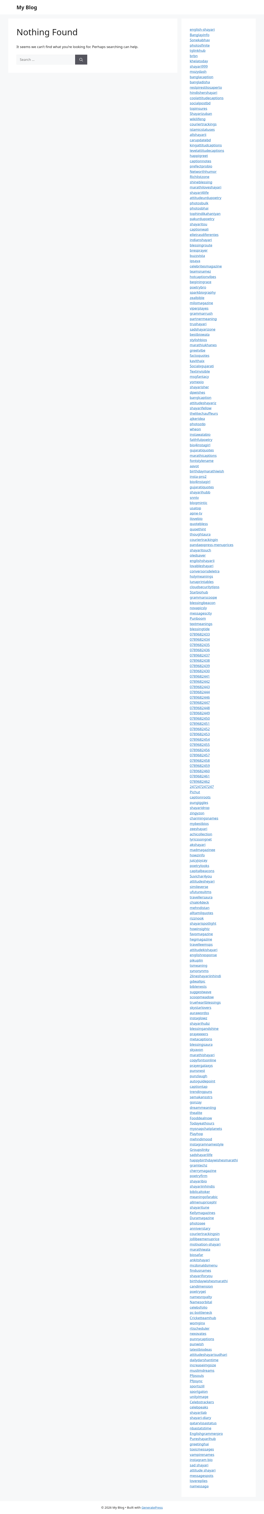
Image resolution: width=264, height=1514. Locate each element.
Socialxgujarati (202, 366)
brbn (194, 55)
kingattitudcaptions (206, 145)
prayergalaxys (201, 1065)
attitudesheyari (202, 881)
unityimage (199, 1396)
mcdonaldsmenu (203, 1265)
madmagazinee (202, 849)
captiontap (198, 1086)
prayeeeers (199, 1033)
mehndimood (201, 1139)
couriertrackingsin (205, 1233)
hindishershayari (203, 92)
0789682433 (200, 634)
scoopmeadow (202, 997)
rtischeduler (200, 1328)
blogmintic (198, 502)
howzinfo (197, 855)
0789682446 (200, 697)
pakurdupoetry (202, 218)
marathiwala (200, 1249)
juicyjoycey (198, 860)
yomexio (197, 381)
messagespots (201, 1475)
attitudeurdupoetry (205, 197)
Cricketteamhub (203, 1317)
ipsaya (195, 260)
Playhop (196, 1133)
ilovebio (196, 518)
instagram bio (201, 1459)
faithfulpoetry (201, 439)
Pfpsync (196, 1381)
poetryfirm (198, 1175)
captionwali (199, 229)
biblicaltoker (200, 1191)
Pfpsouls (197, 1375)
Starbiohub (199, 592)
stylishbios (198, 339)
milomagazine (201, 302)
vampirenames (202, 1454)
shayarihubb (200, 492)
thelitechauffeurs (204, 413)
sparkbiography (203, 292)
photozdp (197, 423)
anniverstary (200, 1228)
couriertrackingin (204, 539)
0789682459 (200, 765)
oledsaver (198, 555)
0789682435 (200, 644)
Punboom (198, 618)
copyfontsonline (203, 1060)
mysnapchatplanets (206, 1128)
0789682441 (200, 676)
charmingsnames (204, 818)
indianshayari (201, 239)
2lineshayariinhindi (205, 976)
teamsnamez (200, 271)
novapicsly (198, 607)
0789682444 (200, 692)
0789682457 (200, 755)
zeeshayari (198, 828)
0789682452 (200, 728)
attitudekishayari (203, 949)
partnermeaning (203, 318)
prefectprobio (201, 166)
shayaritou (198, 224)
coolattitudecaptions (207, 97)
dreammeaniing (203, 1107)
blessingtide (200, 628)
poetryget (198, 1291)
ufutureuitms (200, 891)
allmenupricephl (203, 1202)
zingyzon (197, 813)
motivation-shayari (205, 1244)
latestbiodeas (201, 1349)
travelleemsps (201, 944)
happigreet (199, 155)
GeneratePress (152, 1507)
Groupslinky (199, 1149)
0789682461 (200, 776)
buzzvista (197, 255)
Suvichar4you (201, 876)
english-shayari (202, 29)
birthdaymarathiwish (207, 471)
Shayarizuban (201, 113)
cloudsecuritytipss (204, 586)
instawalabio (200, 434)
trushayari (198, 323)
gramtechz (198, 1165)
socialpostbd (200, 103)
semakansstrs (201, 1097)
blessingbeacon (203, 602)
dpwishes (197, 392)
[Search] (81, 60)
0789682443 (200, 686)
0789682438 (200, 660)
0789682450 (200, 718)
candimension (201, 1286)
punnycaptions (202, 1338)
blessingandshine (204, 1028)
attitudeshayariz (203, 402)
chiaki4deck (199, 902)
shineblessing (201, 182)
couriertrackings (203, 124)
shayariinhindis (202, 1186)
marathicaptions (203, 455)
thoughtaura (200, 534)
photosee (197, 1223)
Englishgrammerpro (206, 1433)
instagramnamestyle (207, 1144)
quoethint (198, 529)
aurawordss (199, 1012)
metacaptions (201, 1039)
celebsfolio (198, 1307)
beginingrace (200, 281)
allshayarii (198, 134)
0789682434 (200, 639)
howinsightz (200, 928)
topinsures (198, 108)
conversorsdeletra (204, 571)
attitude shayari (203, 1470)
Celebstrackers (202, 1402)
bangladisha (200, 82)
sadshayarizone (202, 329)
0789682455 (200, 744)
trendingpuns (201, 1091)
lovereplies (198, 1480)
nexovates (198, 1333)
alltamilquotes (201, 912)
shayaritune (199, 1207)
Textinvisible (200, 371)
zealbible (197, 297)
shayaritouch (200, 550)
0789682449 (200, 713)
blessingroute (201, 245)
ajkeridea (197, 418)
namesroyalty (201, 1296)
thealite (196, 1112)
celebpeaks (199, 1407)
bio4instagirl (200, 445)
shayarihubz (200, 1023)
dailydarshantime (204, 1359)
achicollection (201, 834)
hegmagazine (201, 939)
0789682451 (200, 723)
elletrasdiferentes (204, 234)
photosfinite (200, 45)
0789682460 (200, 771)
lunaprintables (202, 581)
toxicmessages (202, 1449)
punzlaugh (198, 1076)
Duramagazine (202, 1217)
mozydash (198, 71)
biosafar (196, 1254)
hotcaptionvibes (203, 276)
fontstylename (201, 460)
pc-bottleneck (201, 1312)
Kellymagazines (202, 1212)
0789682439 (200, 665)
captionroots (200, 797)
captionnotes (200, 161)
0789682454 (200, 739)
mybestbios (199, 823)
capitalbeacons (202, 870)
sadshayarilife (201, 1154)
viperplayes (199, 308)
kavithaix (197, 360)
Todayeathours (202, 1123)
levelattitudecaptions (207, 150)
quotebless (199, 523)
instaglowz (198, 1018)
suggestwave (200, 991)
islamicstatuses (202, 129)
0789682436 (200, 650)
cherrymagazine (203, 1170)
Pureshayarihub (203, 1438)
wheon (195, 429)
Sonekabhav (200, 40)
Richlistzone (199, 176)
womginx (197, 1323)
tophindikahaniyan (205, 213)
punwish (197, 1344)
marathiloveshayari (205, 187)
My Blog (26, 7)
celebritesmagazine (206, 266)
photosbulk (199, 203)
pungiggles (199, 802)
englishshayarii (202, 560)
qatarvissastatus (203, 1423)
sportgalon (199, 1391)
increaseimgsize (203, 1365)
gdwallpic (197, 981)
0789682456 (200, 750)
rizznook (197, 918)
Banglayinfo (199, 34)
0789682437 (200, 655)
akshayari (197, 844)
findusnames (200, 1270)
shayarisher (199, 387)
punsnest (197, 1070)
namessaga (199, 1486)
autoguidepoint (202, 1081)
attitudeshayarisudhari (208, 1354)
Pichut (195, 792)
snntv (194, 497)
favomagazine (201, 933)
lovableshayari (201, 565)
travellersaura (201, 897)
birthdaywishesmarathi (209, 1281)
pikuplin (196, 960)
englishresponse (203, 954)
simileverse (199, 886)
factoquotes (199, 355)
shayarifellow (200, 408)
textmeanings (201, 623)
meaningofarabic (204, 1196)
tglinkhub (197, 50)
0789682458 (200, 760)
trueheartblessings (205, 1002)
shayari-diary (200, 1417)
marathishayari (202, 1055)
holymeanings (201, 576)
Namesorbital (201, 1302)
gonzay (196, 1102)
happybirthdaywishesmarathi (214, 1160)
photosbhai (199, 208)
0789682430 (200, 671)
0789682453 (200, 734)
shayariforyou (201, 1275)
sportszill (197, 1386)
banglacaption (201, 76)
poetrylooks (199, 865)
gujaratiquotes (202, 450)
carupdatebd (200, 140)
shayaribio (198, 1181)
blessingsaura (201, 1044)
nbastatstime (200, 1428)
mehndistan (200, 907)
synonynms (199, 970)
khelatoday (199, 61)
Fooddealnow (201, 1118)
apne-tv (196, 513)
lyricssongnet (201, 839)
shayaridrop (200, 807)
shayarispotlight (203, 923)
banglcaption (200, 397)
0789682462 (200, 781)
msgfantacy (199, 376)
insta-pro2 (198, 476)
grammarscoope (203, 597)
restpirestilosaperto (206, 87)
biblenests (198, 986)
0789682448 (200, 707)
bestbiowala (200, 334)
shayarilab (198, 1412)
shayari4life (199, 192)
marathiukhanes (203, 345)
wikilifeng (197, 119)
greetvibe (197, 350)
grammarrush (201, 313)
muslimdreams (202, 1370)
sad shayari (199, 1465)
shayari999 (199, 66)
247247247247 (202, 786)
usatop (195, 508)
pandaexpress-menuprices (211, 544)
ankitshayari (200, 1259)
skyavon (196, 1049)
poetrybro (198, 287)
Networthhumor (203, 171)
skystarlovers (200, 1007)
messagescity (201, 613)
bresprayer (199, 250)
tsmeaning (198, 965)
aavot (194, 466)
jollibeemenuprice (204, 1238)
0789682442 (200, 681)
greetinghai (199, 1444)
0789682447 (200, 702)
